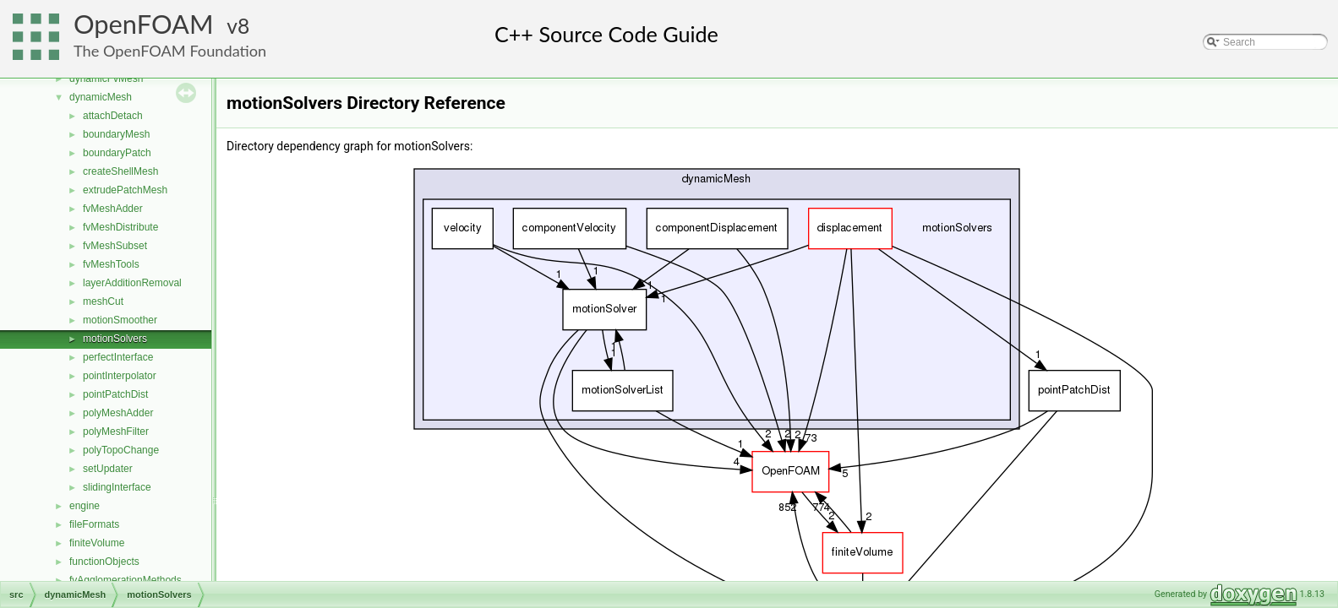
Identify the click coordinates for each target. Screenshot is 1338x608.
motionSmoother (120, 320)
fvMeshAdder (113, 208)
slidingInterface (117, 487)
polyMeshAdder (118, 413)
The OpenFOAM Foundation (170, 50)
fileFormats (94, 524)
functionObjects (104, 561)
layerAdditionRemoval (132, 283)
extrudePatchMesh (125, 190)
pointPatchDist (115, 394)
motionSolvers (115, 339)
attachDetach (113, 116)
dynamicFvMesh (106, 78)
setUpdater (108, 469)
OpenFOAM (144, 24)
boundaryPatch (117, 153)
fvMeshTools (111, 264)
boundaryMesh (116, 134)
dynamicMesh (100, 97)
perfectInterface (118, 357)
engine (84, 506)
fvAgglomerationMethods (125, 580)
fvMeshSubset (115, 246)
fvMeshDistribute (120, 227)
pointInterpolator (119, 376)
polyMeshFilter (116, 431)
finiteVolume (96, 543)
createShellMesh (120, 171)
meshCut (103, 301)
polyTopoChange (121, 450)
